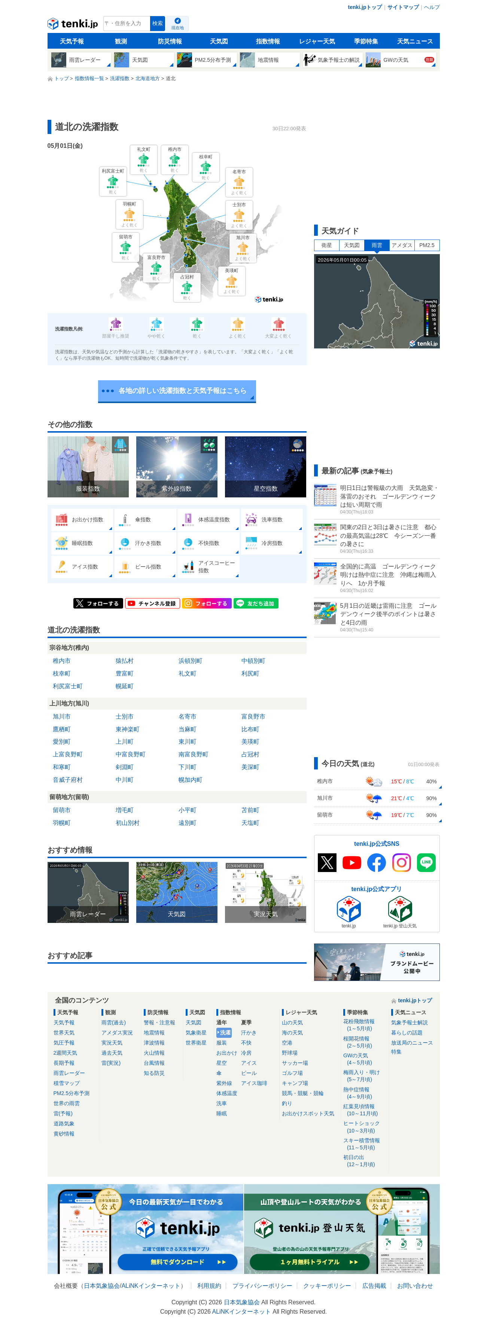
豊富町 (125, 673)
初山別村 (128, 823)
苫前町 (250, 810)
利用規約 (209, 1286)
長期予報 (64, 1063)
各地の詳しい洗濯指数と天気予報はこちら (183, 390)
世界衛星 (196, 1043)
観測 (121, 41)
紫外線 (224, 1083)
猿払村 (125, 661)
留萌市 (62, 810)
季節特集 (366, 41)
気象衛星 (196, 1033)
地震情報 (154, 1033)
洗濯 (225, 1033)
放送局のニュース (412, 1043)
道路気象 (64, 1124)
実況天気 (111, 1043)
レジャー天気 (317, 41)
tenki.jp (74, 25)
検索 (157, 23)
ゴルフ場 (292, 1073)
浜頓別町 (191, 661)
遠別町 (188, 823)
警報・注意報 (159, 1022)
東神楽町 (128, 729)
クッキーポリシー (327, 1286)
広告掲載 (374, 1286)
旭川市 (62, 716)
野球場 (290, 1053)
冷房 (246, 1053)
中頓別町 (253, 661)
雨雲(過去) (113, 1022)
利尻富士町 (68, 686)
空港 (287, 1043)
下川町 (188, 767)
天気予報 (72, 41)
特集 (396, 1052)
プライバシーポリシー (262, 1286)
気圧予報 (64, 1043)
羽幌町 (62, 823)
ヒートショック (364, 1127)
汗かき (249, 1033)
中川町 (125, 780)
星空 (221, 1063)
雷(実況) (111, 1063)
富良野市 (253, 716)
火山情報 (154, 1053)
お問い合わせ (415, 1286)
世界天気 (64, 1033)
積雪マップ (67, 1083)
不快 (246, 1043)
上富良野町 (68, 754)
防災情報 (170, 41)
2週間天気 (65, 1053)
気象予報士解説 (409, 1022)
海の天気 (292, 1033)
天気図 (219, 41)
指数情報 (268, 41)
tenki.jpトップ (365, 7)
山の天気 (292, 1022)
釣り (287, 1103)
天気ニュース (415, 41)
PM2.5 (426, 245)
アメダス (402, 245)
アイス (249, 1063)
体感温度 (226, 1093)
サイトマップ (403, 7)
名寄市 (188, 716)
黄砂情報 (64, 1134)
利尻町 (250, 673)
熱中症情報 (364, 1093)
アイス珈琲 (254, 1083)
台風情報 (154, 1063)
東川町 (188, 741)
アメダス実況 (117, 1033)
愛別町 (62, 741)
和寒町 (62, 767)
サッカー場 (295, 1063)
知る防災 (154, 1073)
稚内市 (62, 661)
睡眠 (221, 1113)
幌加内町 (191, 780)
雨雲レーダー (69, 1073)
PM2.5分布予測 (71, 1093)
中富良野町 (131, 754)
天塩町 (250, 823)
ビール (249, 1073)
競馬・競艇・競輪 (303, 1093)
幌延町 (125, 686)
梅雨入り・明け (364, 1076)
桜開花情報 (364, 1042)
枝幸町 (62, 673)
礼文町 (188, 673)
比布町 (250, 729)
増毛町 (125, 810)
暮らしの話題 (407, 1033)
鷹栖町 (62, 729)
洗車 (221, 1103)
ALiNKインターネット (150, 1286)
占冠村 (250, 754)
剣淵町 (125, 767)
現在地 (177, 27)
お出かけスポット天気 (308, 1113)
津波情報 (154, 1043)
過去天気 (111, 1053)
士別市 (125, 716)
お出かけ (226, 1053)
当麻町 (188, 729)
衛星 (327, 245)
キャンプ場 (295, 1083)
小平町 (188, 810)
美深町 (250, 767)
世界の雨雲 (67, 1103)
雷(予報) (63, 1113)
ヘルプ (432, 7)
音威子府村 (68, 780)
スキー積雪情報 (364, 1144)
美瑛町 (250, 741)
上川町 (125, 741)
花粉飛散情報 (364, 1025)
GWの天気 (364, 1059)
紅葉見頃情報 (364, 1110)
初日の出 (364, 1161)
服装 (221, 1043)
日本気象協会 (102, 1286)
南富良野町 (194, 754)
